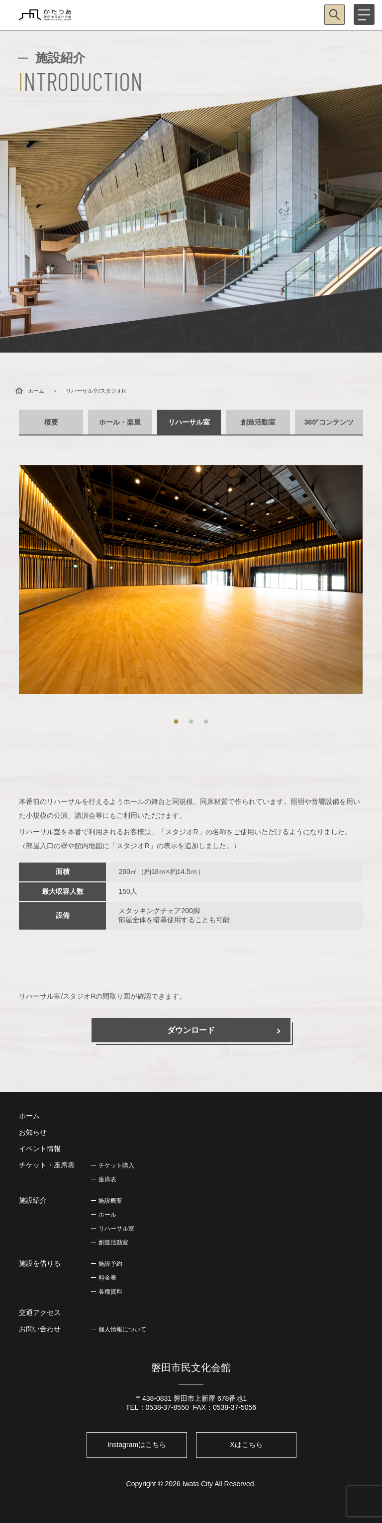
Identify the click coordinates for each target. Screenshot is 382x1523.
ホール (107, 1214)
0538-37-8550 (167, 1407)
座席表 (107, 1179)
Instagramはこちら (136, 1445)
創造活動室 (258, 422)
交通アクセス (40, 1312)
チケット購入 (116, 1165)
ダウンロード (191, 1030)
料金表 (107, 1277)
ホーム (36, 391)
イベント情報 (40, 1149)
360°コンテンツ (329, 422)
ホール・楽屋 (120, 422)
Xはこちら (246, 1445)
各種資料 (110, 1291)
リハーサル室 (189, 422)
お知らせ (33, 1132)
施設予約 (110, 1263)
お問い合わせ (40, 1329)
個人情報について (122, 1329)
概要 (51, 422)
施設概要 (110, 1200)
